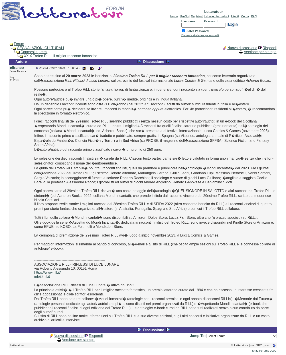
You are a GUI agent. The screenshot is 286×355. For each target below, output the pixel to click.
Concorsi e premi (33, 52)
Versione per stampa (260, 52)
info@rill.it (42, 276)
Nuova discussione (242, 48)
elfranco (17, 68)
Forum (19, 44)
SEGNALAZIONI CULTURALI (40, 48)
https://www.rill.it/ (47, 272)
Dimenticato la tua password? (200, 35)
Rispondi (269, 48)
